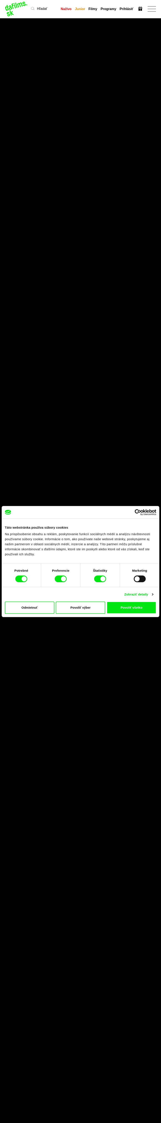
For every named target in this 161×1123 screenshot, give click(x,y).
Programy (108, 9)
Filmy (92, 9)
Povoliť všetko (131, 607)
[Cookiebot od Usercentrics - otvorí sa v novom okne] (137, 512)
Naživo (66, 9)
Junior (80, 9)
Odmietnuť (29, 607)
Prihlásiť (126, 9)
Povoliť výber (80, 607)
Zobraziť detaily (136, 594)
